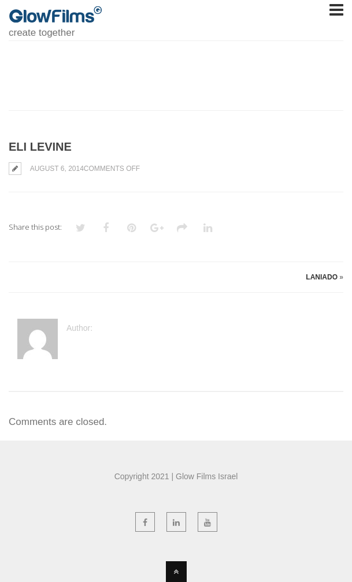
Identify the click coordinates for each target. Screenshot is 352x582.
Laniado (322, 277)
